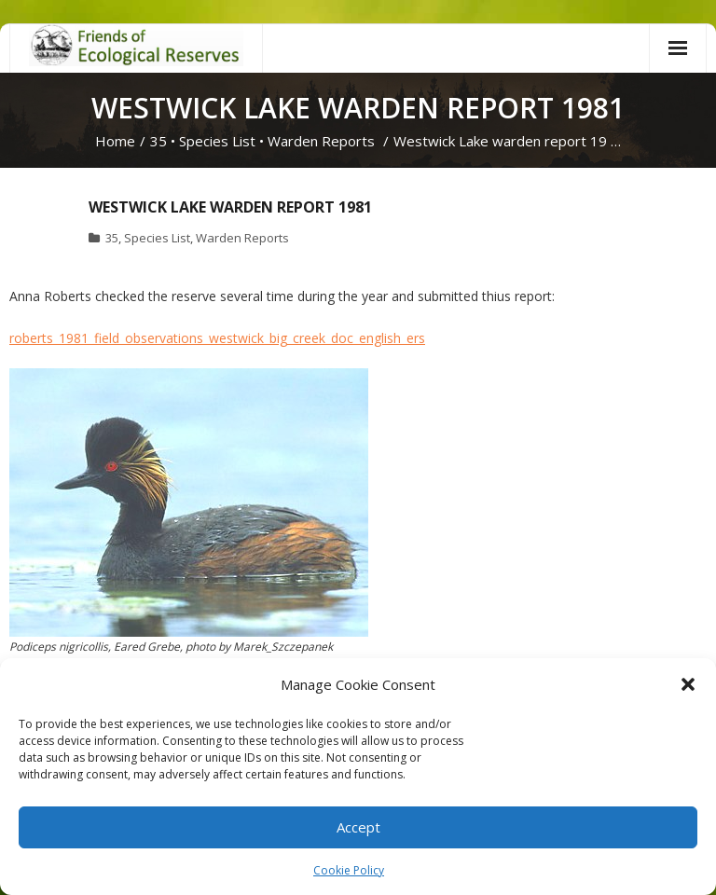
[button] (688, 684)
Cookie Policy (348, 870)
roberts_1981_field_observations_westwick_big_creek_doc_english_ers (217, 338)
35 (158, 140)
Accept (358, 827)
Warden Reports (321, 140)
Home (115, 140)
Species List (217, 140)
